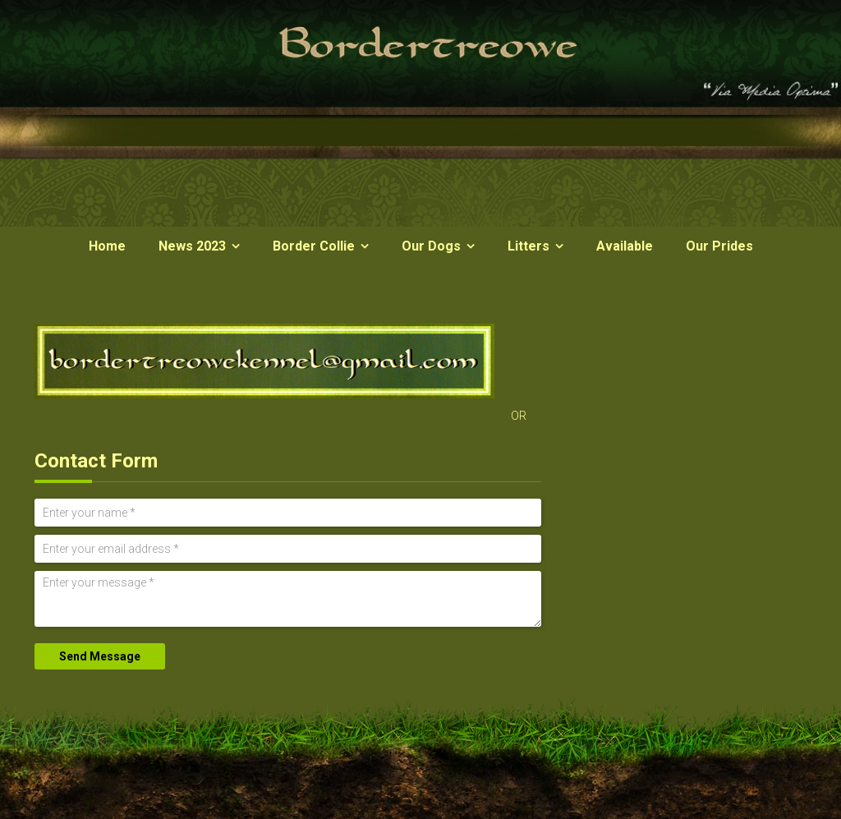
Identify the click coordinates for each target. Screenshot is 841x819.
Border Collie (314, 246)
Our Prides (719, 246)
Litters (528, 246)
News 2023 (192, 246)
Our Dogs (431, 246)
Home (107, 246)
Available (624, 246)
